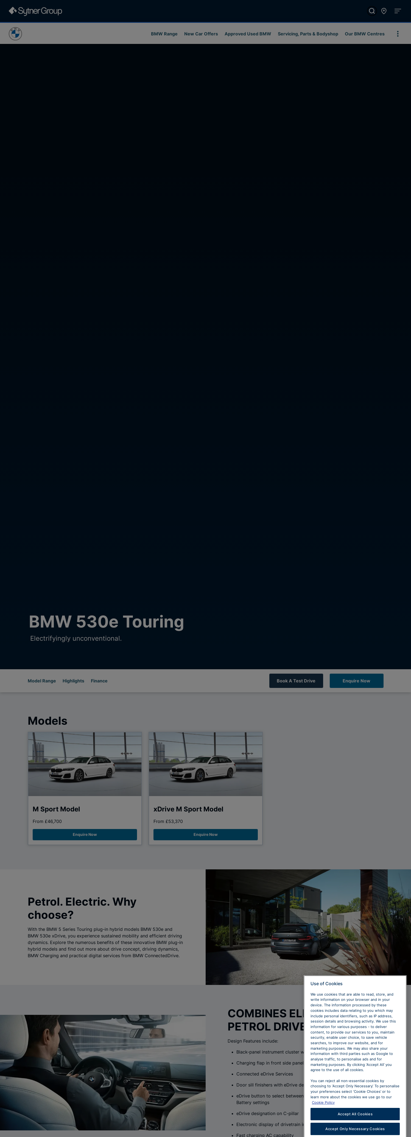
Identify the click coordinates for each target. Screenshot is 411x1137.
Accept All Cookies (355, 1126)
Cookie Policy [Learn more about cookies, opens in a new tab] (323, 1114)
